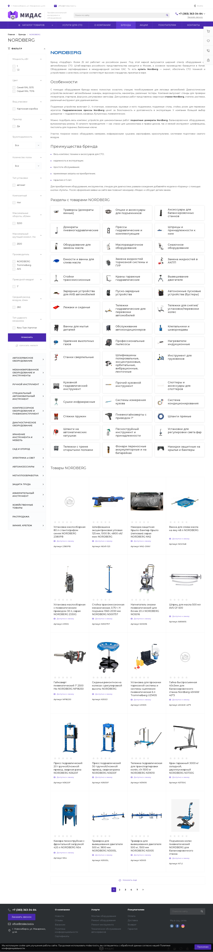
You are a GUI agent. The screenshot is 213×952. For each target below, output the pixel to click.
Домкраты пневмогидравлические (80, 228)
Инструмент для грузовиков (180, 357)
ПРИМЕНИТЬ (27, 337)
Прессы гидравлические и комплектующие (129, 230)
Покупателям (136, 909)
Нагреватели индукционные (179, 342)
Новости (59, 916)
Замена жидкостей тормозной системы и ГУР (132, 262)
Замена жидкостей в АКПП (183, 261)
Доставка (133, 920)
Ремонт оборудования (103, 920)
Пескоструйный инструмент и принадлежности (129, 432)
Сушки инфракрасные (79, 401)
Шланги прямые (180, 416)
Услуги (95, 909)
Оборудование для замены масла (77, 246)
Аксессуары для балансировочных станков (181, 213)
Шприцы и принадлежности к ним (181, 230)
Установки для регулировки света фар (185, 430)
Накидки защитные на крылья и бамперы (184, 448)
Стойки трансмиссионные (77, 278)
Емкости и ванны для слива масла (78, 261)
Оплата (131, 916)
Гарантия (132, 929)
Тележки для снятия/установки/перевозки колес (183, 309)
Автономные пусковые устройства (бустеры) (184, 293)
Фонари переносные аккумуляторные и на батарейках (131, 450)
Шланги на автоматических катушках (75, 432)
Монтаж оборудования (103, 916)
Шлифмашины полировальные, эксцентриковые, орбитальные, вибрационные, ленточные (128, 363)
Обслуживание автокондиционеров (131, 328)
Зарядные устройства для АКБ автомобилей (79, 293)
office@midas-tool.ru (67, 6)
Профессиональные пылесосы (130, 342)
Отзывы (59, 920)
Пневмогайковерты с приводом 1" (131, 416)
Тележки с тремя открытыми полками (78, 448)
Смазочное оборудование (179, 246)
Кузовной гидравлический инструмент (75, 386)
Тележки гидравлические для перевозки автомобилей (130, 310)
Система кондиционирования (183, 401)
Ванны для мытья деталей (75, 328)
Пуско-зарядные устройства (127, 293)
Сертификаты (62, 936)
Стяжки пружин (75, 416)
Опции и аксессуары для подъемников (130, 211)
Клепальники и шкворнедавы (179, 328)
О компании (62, 909)
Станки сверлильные (79, 357)
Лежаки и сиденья (77, 307)
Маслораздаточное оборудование (129, 246)
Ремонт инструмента (102, 924)
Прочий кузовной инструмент (128, 384)
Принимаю (203, 947)
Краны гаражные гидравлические (128, 278)
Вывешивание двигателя (178, 278)
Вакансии (60, 924)
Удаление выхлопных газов (78, 342)
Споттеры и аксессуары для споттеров (179, 386)
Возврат (132, 924)
